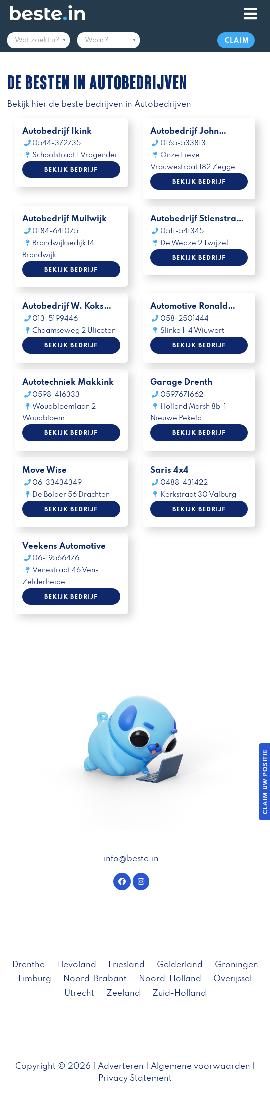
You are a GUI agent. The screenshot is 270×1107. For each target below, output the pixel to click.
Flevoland (76, 965)
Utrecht (79, 993)
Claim (237, 41)
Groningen (236, 965)
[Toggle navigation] (250, 14)
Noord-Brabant (95, 979)
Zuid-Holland (179, 993)
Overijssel (232, 979)
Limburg (34, 979)
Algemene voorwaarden (200, 1066)
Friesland (126, 965)
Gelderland (180, 965)
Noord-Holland (170, 979)
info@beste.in (131, 859)
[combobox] (38, 41)
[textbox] (38, 40)
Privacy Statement (135, 1078)
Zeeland (123, 993)
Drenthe (28, 965)
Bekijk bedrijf (71, 170)
